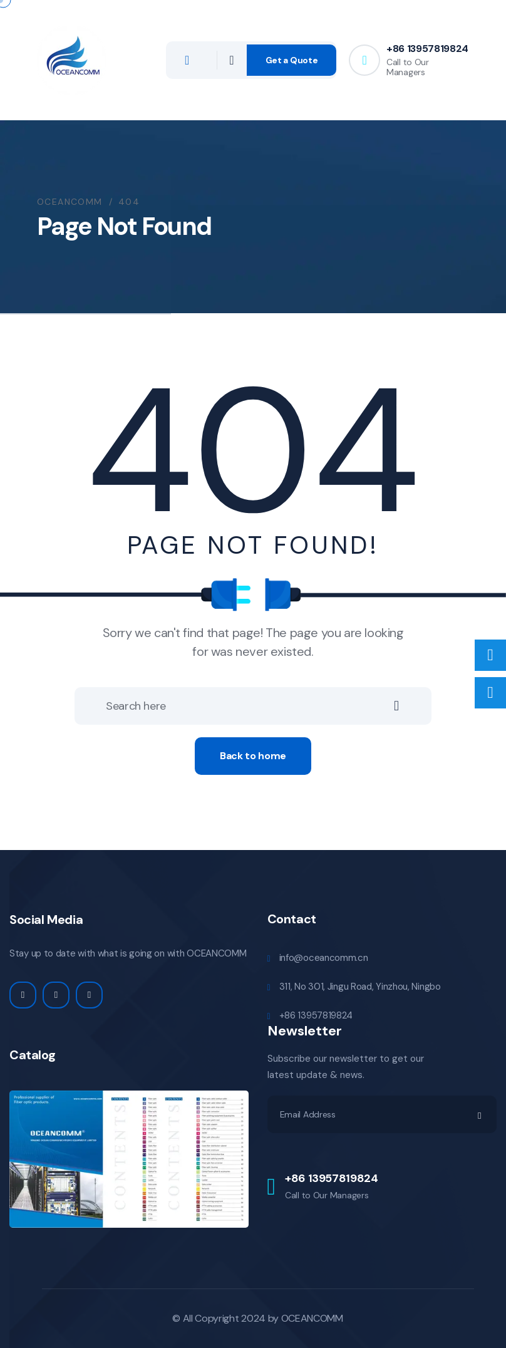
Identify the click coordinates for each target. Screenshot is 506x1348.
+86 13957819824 (427, 48)
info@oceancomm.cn (323, 957)
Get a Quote (292, 60)
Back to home (253, 755)
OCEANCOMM (312, 1318)
